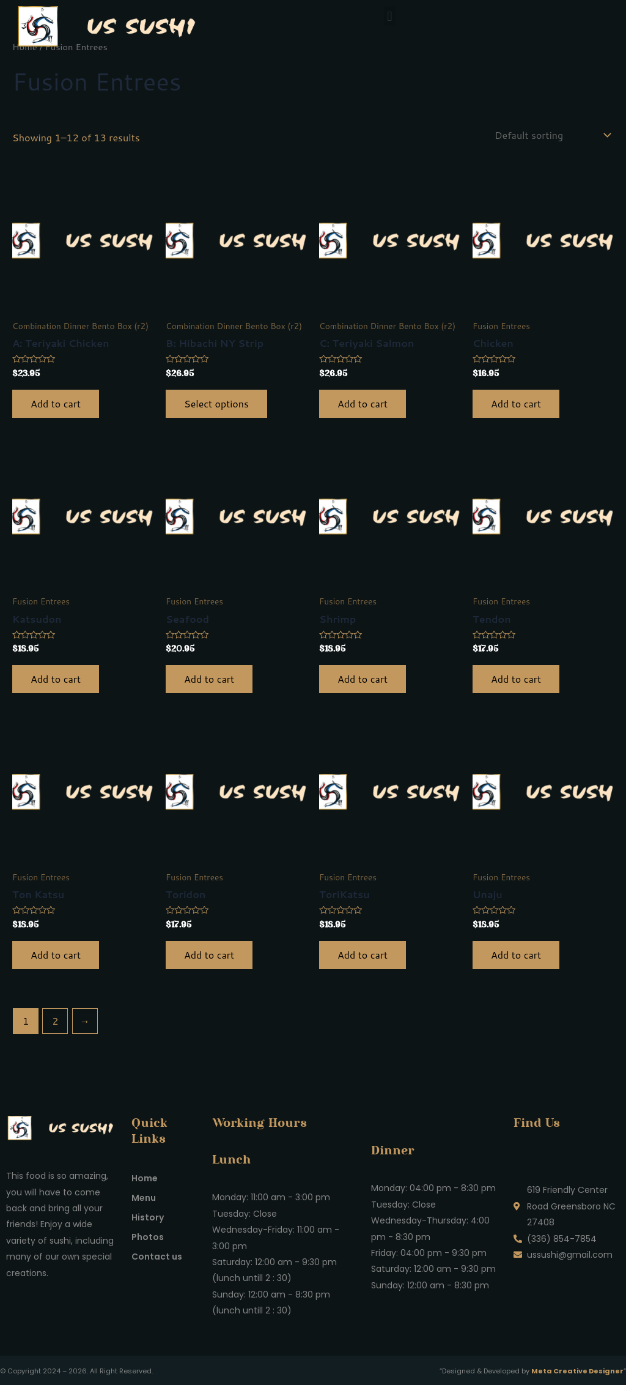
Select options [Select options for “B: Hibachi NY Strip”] (216, 403)
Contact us (156, 1256)
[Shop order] (552, 135)
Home (144, 1178)
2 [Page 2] (55, 1021)
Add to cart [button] (56, 403)
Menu (143, 1198)
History (147, 1217)
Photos (147, 1237)
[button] (390, 16)
